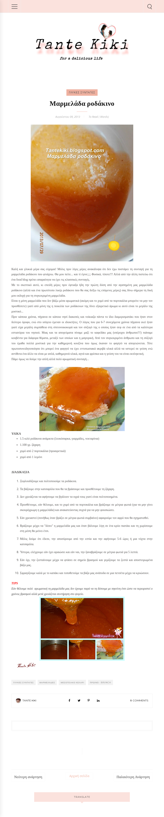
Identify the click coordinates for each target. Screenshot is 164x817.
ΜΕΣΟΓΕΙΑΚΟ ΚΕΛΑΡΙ (72, 682)
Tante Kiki (29, 700)
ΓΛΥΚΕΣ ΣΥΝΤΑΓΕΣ (82, 92)
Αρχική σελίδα (79, 776)
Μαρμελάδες (47, 682)
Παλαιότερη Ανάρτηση (133, 777)
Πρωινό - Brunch (100, 682)
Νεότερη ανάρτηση (28, 777)
